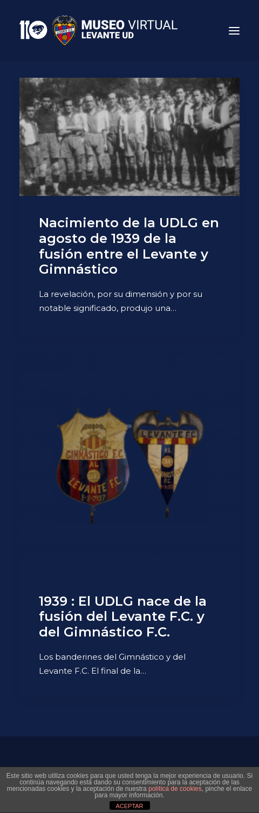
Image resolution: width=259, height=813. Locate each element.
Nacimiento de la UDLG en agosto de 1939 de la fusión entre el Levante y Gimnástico (129, 246)
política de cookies (175, 788)
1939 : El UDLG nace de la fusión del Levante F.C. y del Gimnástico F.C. (123, 616)
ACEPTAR (129, 806)
